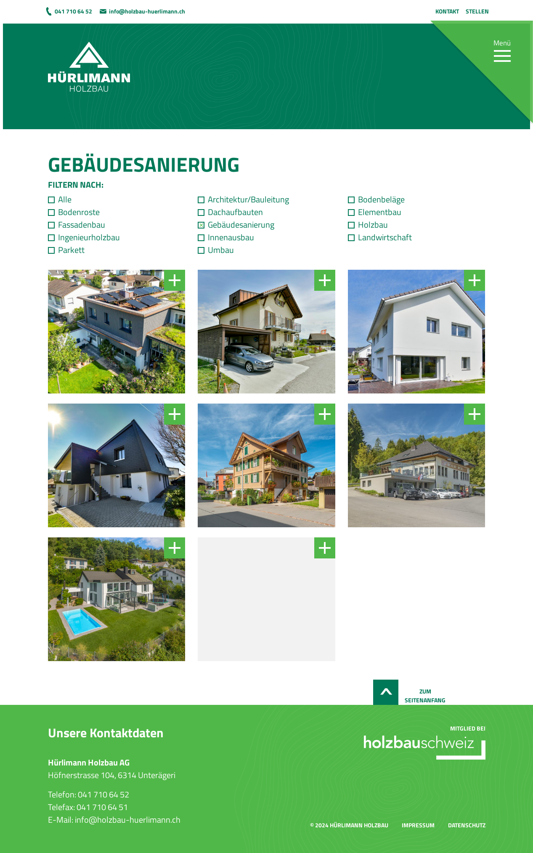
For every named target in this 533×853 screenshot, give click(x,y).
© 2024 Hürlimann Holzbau (349, 825)
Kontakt (447, 11)
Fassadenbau (81, 224)
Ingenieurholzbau (89, 237)
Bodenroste (79, 212)
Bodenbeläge (381, 199)
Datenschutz (466, 825)
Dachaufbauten (235, 212)
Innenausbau (231, 237)
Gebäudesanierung (241, 224)
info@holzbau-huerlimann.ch (147, 11)
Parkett (71, 250)
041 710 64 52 (73, 11)
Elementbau (379, 212)
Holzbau (373, 224)
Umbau (221, 250)
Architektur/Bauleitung (248, 199)
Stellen (477, 11)
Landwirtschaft (385, 237)
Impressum (418, 825)
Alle (65, 199)
